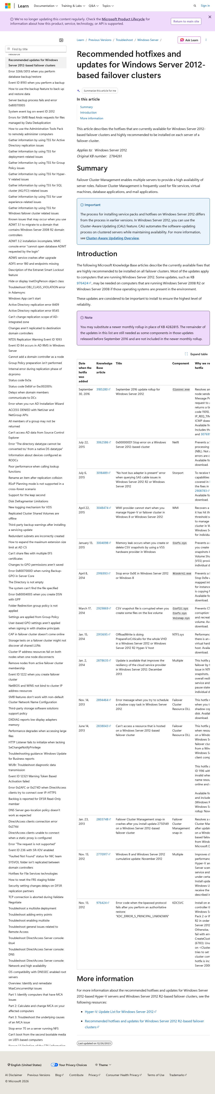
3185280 (102, 389)
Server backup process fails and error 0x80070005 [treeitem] (33, 102)
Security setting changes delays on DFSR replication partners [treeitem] (35, 888)
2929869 (102, 608)
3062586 (102, 442)
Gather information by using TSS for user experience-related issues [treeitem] (35, 199)
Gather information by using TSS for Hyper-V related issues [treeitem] (37, 176)
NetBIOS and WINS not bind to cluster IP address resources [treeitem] (35, 688)
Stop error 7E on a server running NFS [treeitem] (34, 1028)
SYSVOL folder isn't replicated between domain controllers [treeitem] (34, 864)
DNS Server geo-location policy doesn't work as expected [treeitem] (34, 812)
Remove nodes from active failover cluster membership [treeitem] (36, 665)
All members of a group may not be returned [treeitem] (32, 423)
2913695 (102, 634)
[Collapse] (61, 40)
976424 (82, 283)
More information (91, 118)
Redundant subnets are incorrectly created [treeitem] (36, 536)
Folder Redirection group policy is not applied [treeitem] (33, 608)
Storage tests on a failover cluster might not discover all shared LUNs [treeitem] (37, 643)
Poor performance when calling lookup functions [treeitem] (34, 469)
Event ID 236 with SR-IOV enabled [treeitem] (31, 850)
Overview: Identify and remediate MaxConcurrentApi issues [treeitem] (30, 985)
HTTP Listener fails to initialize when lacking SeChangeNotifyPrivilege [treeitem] (37, 744)
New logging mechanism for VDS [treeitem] (30, 507)
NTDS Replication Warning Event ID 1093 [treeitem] (35, 339)
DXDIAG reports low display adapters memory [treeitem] (33, 722)
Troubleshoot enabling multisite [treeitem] (29, 920)
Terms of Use (155, 1075)
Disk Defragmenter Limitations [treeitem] (28, 501)
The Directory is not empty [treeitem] (26, 582)
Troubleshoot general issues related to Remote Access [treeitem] (33, 929)
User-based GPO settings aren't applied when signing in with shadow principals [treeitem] (34, 625)
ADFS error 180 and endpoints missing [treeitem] (34, 263)
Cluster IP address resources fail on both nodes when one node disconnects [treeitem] (35, 654)
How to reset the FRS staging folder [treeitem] (32, 880)
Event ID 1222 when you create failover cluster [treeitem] (34, 677)
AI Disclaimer (13, 1075)
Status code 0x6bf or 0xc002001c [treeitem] (30, 386)
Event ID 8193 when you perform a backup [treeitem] (36, 82)
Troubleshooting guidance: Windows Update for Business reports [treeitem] (37, 756)
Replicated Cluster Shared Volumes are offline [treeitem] (34, 516)
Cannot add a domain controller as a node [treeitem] (36, 357)
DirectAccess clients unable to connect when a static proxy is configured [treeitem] (34, 835)
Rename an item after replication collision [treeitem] (35, 478)
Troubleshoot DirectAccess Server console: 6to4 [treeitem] (36, 940)
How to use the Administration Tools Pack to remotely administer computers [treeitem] (36, 131)
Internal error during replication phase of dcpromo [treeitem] (35, 371)
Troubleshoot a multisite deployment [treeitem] (32, 908)
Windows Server (147, 40)
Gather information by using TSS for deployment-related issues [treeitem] (32, 154)
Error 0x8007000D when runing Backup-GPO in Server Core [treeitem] (35, 573)
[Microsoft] (8, 6)
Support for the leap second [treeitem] (27, 495)
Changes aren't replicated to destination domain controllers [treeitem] (35, 330)
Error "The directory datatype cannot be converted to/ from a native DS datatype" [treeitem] (36, 446)
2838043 (102, 726)
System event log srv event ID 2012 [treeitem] (32, 111)
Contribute (76, 1075)
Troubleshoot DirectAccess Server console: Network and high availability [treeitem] (36, 963)
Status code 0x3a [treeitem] (20, 380)
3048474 (102, 508)
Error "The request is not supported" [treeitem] (32, 844)
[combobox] (36, 49)
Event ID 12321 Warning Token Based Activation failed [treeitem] (33, 778)
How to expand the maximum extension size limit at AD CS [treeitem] (37, 544)
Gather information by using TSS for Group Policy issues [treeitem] (37, 165)
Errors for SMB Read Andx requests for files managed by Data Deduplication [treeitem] (37, 120)
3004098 (102, 543)
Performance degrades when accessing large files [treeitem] (37, 733)
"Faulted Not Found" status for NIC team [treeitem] (35, 856)
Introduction (88, 112)
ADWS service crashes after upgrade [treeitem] (32, 258)
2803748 (102, 819)
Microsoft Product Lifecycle (123, 19)
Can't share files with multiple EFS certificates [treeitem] (30, 556)
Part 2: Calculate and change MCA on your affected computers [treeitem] (37, 1008)
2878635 (102, 660)
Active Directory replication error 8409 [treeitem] (34, 304)
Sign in (205, 5)
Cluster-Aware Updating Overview (112, 238)
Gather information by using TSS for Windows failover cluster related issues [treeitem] (34, 210)
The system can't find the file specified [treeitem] (33, 588)
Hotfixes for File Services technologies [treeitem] (33, 873)
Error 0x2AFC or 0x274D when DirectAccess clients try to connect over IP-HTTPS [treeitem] (37, 790)
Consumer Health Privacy (122, 1075)
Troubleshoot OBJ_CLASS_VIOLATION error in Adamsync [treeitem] (37, 289)
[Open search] (195, 6)
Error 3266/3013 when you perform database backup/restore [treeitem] (32, 74)
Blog (58, 1075)
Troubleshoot (124, 40)
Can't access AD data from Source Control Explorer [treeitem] (36, 435)
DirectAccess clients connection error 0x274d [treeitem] (33, 824)
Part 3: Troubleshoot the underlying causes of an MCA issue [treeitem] (36, 1019)
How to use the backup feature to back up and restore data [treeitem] (36, 91)
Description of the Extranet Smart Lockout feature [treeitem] (36, 272)
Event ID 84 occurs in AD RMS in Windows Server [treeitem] (37, 348)
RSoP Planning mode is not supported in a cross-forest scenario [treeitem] (36, 486)
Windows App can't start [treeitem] (25, 298)
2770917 (102, 854)
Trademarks (176, 1075)
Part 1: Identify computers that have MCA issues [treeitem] (36, 997)
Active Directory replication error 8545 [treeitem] (34, 310)
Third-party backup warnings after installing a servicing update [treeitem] (37, 527)
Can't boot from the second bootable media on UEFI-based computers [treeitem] (37, 1037)
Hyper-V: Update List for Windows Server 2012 (119, 1011)
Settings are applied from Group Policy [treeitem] (34, 617)
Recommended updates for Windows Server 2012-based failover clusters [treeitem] (33, 62)
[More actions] (206, 40)
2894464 (102, 700)
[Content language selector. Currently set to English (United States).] (24, 1065)
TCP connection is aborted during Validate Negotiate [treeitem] (36, 899)
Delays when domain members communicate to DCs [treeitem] (29, 395)
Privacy (93, 1075)
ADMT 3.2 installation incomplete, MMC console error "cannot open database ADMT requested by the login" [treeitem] (37, 246)
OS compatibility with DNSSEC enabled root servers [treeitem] (37, 974)
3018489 (102, 473)
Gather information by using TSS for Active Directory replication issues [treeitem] (37, 142)
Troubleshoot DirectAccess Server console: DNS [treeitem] (36, 952)
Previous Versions (100, 40)
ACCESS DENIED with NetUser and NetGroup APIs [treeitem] (31, 412)
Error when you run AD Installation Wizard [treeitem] (36, 404)
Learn (80, 40)
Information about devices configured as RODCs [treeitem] (35, 457)
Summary (86, 107)
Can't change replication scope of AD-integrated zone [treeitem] (33, 319)
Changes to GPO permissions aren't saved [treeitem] (36, 564)
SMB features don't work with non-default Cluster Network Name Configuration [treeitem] (36, 699)
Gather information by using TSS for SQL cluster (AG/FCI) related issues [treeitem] (35, 188)
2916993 (102, 573)
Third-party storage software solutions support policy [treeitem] (33, 711)
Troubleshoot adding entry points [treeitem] (30, 914)
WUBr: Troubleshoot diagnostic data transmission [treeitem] (32, 767)
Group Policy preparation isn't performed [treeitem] (35, 363)
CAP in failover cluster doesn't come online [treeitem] (36, 634)
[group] (143, 664)
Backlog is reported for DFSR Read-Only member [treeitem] (35, 801)
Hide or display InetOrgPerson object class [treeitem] (36, 281)
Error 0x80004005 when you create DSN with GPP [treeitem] (35, 597)
